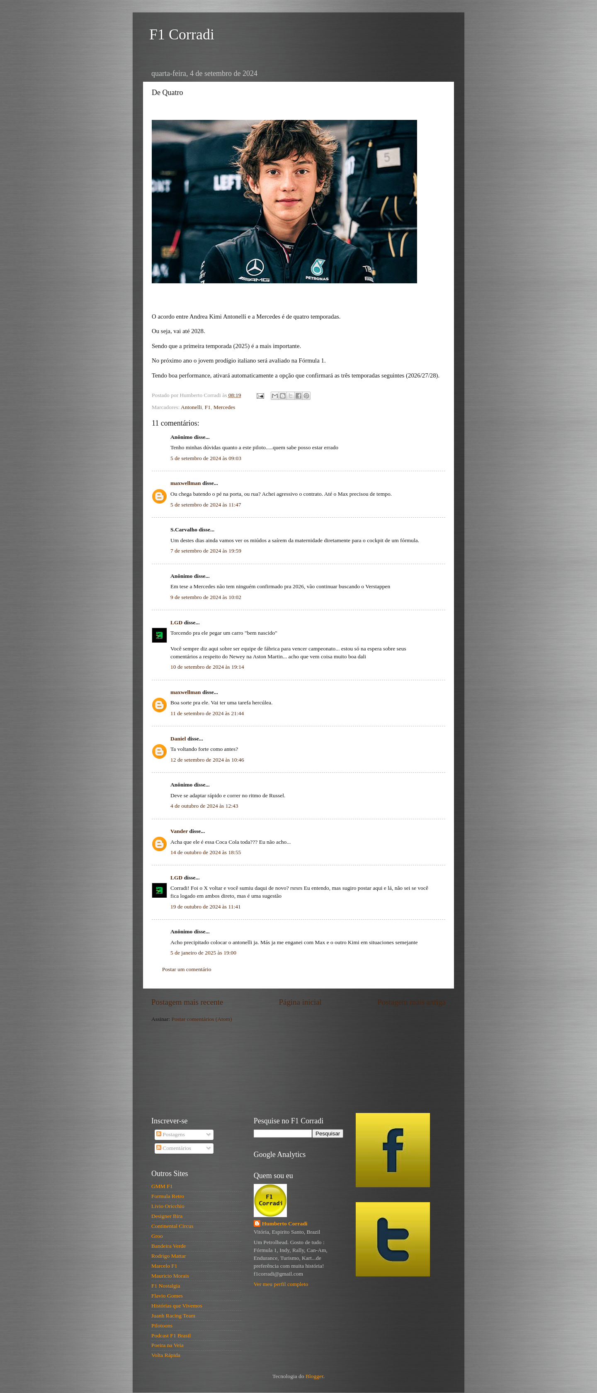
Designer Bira (166, 1216)
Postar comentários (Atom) (201, 1019)
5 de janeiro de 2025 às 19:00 (203, 953)
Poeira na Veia (167, 1345)
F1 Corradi (181, 34)
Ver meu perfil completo (281, 1284)
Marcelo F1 (164, 1266)
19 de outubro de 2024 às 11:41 (205, 907)
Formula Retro (167, 1196)
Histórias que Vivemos (176, 1306)
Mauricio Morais (170, 1276)
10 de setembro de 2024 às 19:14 (207, 667)
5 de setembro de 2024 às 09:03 (205, 458)
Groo (157, 1236)
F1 (208, 407)
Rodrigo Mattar (168, 1256)
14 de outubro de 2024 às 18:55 (205, 852)
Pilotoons (161, 1325)
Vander (179, 831)
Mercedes (224, 407)
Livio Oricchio (167, 1206)
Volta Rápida (165, 1355)
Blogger (314, 1376)
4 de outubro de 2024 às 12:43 (204, 806)
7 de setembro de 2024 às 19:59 (205, 551)
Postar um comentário (186, 969)
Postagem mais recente (187, 1002)
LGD (176, 622)
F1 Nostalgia (165, 1286)
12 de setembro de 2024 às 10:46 (207, 760)
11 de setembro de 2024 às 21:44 (207, 713)
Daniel (178, 738)
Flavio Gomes (167, 1296)
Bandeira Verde (168, 1246)
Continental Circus (172, 1226)
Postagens (170, 1134)
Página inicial (300, 1002)
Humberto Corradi (285, 1223)
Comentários (173, 1148)
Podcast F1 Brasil (171, 1335)
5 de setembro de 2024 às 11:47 (205, 505)
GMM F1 (161, 1186)
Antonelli (191, 407)
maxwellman (185, 483)
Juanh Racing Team (173, 1316)
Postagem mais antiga (411, 1002)
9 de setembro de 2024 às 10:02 (205, 597)
